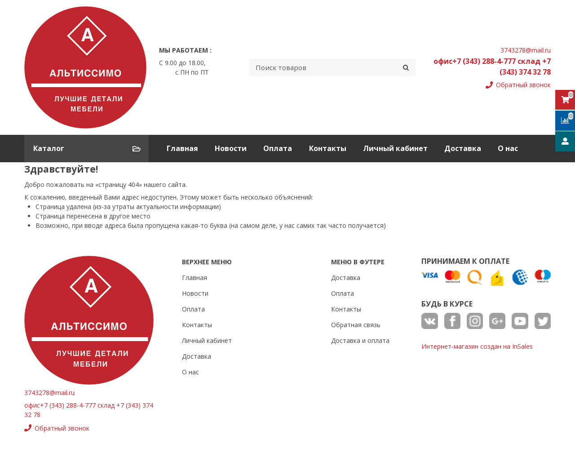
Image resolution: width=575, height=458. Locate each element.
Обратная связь (355, 324)
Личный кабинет (395, 148)
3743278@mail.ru (525, 50)
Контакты (327, 148)
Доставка (462, 148)
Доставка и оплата (360, 340)
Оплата (277, 148)
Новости (231, 148)
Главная (182, 148)
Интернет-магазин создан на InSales (477, 346)
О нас (508, 148)
